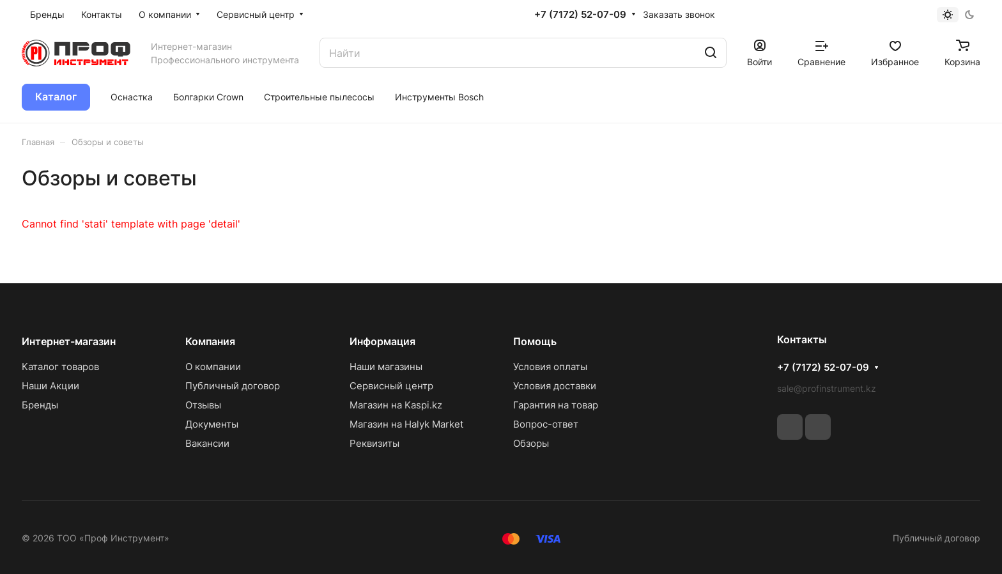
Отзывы (203, 405)
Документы (211, 424)
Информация (382, 341)
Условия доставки (554, 386)
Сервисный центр (391, 386)
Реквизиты (374, 443)
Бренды (40, 405)
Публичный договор (232, 386)
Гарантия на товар (555, 405)
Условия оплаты (550, 367)
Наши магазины (386, 367)
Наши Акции (50, 386)
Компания (210, 341)
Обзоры (531, 443)
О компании (213, 367)
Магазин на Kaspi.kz (396, 405)
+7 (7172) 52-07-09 (580, 14)
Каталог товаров (60, 367)
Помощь (535, 341)
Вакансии (207, 443)
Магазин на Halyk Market (406, 424)
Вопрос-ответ (545, 424)
